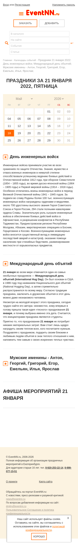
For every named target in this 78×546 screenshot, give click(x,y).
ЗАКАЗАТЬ (25, 23)
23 (59, 133)
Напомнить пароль (63, 4)
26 (19, 140)
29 (49, 140)
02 (59, 111)
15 (49, 126)
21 (39, 133)
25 (9, 140)
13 (29, 126)
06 (29, 118)
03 (68, 111)
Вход (6, 4)
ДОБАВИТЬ (52, 23)
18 (9, 133)
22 (49, 133)
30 (59, 140)
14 (39, 126)
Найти (6, 43)
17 (68, 126)
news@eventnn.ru (15, 499)
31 (68, 140)
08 (49, 118)
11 (9, 126)
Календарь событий (25, 60)
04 (9, 118)
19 (19, 133)
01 (49, 111)
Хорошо (39, 536)
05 (19, 118)
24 (68, 133)
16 (59, 126)
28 (39, 140)
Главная (7, 60)
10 (68, 118)
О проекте (11, 481)
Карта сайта (45, 481)
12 (19, 126)
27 (29, 140)
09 (59, 118)
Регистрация (22, 4)
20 (29, 133)
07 (39, 118)
